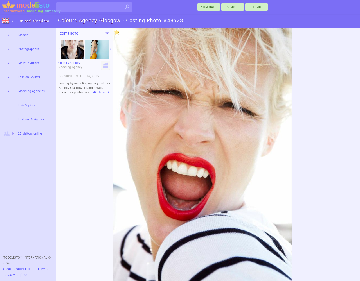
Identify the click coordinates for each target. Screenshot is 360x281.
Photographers (28, 49)
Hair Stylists (26, 105)
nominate (209, 7)
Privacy (9, 275)
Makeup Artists (28, 63)
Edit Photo (69, 33)
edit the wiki (100, 92)
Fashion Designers (31, 119)
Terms (41, 269)
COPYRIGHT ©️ (68, 76)
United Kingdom (33, 21)
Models (23, 35)
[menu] (107, 33)
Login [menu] (256, 7)
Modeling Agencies (31, 91)
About (8, 269)
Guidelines (24, 269)
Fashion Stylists (29, 77)
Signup (232, 7)
